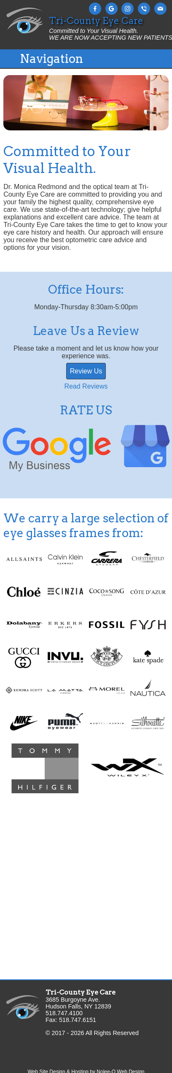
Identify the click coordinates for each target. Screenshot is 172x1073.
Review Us (86, 371)
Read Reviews (86, 386)
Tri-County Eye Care (81, 992)
